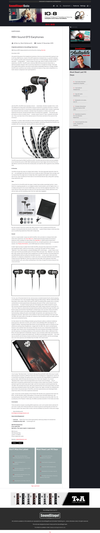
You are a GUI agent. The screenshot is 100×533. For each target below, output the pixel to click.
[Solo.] (19, 5)
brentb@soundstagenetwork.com (20, 413)
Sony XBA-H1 (29, 238)
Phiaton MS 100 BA (23, 243)
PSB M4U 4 (38, 240)
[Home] (54, 6)
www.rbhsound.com (21, 439)
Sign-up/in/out (35, 486)
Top (50, 532)
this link (43, 50)
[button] (70, 27)
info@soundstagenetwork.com (57, 527)
